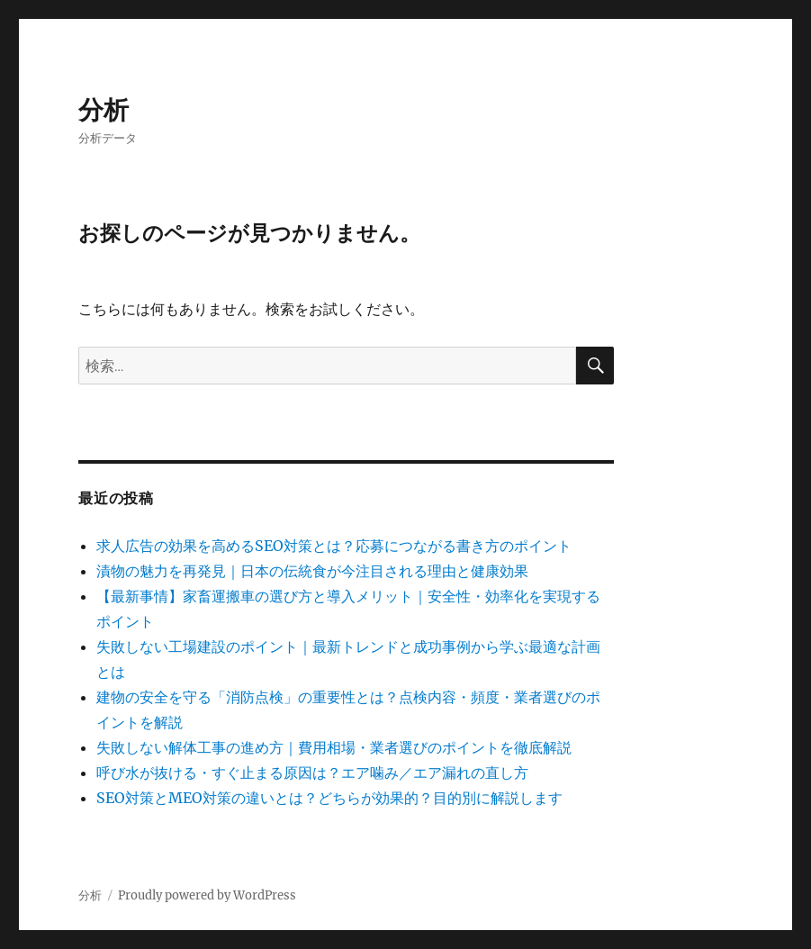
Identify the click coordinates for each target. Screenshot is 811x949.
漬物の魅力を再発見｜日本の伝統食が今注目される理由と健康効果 (312, 571)
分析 (103, 110)
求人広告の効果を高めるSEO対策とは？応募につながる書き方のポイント (334, 546)
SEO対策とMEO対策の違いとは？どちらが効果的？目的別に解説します (329, 798)
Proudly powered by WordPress (207, 895)
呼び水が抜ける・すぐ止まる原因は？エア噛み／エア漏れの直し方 (312, 773)
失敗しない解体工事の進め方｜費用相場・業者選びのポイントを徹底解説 (334, 747)
